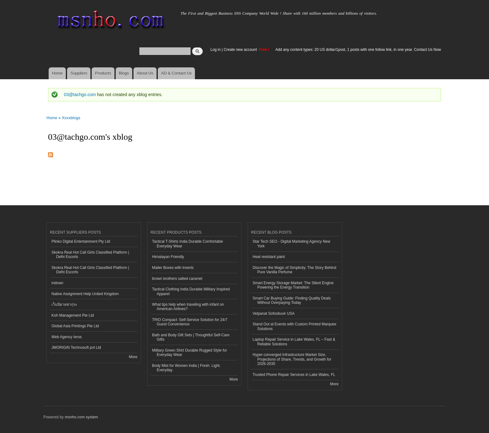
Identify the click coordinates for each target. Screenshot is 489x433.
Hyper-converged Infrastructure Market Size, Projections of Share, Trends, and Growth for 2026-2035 (292, 359)
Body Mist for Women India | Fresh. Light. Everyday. (186, 367)
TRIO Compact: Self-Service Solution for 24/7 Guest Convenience (190, 322)
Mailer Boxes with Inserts (173, 267)
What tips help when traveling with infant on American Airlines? (188, 306)
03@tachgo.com (80, 94)
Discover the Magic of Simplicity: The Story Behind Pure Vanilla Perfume (294, 269)
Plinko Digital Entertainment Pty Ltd (80, 241)
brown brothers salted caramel (177, 278)
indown (57, 283)
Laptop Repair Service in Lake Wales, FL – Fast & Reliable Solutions (294, 341)
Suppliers (78, 73)
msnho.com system (81, 417)
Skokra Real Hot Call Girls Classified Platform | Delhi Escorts (90, 254)
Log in (216, 49)
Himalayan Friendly (168, 257)
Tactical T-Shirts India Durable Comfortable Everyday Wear (187, 243)
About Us (145, 73)
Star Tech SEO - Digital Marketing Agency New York (291, 243)
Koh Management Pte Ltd (72, 315)
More (133, 357)
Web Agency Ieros (66, 337)
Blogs (124, 73)
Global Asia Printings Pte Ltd (75, 326)
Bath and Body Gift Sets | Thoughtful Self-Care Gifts (191, 337)
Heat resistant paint (269, 257)
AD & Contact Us (176, 73)
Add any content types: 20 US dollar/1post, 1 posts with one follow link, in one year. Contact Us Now (358, 49)
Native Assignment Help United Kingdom (85, 294)
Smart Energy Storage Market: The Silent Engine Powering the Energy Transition (293, 285)
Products (103, 73)
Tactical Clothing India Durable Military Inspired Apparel (191, 291)
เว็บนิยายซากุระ (64, 304)
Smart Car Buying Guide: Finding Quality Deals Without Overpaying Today (292, 300)
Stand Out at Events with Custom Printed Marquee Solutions (294, 326)
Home (57, 73)
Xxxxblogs (71, 117)
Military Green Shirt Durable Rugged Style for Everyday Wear (189, 352)
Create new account (241, 49)
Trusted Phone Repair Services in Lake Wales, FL (294, 374)
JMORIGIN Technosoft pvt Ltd (76, 347)
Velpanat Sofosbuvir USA (274, 313)
